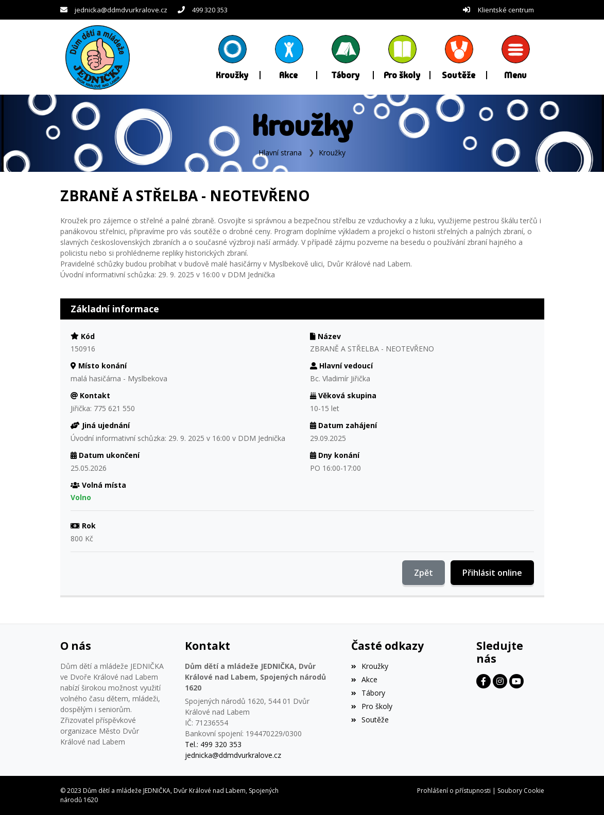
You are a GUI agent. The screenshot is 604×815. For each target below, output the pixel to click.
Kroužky (332, 152)
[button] (515, 57)
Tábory (368, 693)
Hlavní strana (280, 152)
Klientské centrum (506, 9)
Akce (364, 679)
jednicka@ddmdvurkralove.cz (121, 9)
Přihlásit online (492, 572)
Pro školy (371, 706)
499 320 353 (210, 9)
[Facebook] (483, 681)
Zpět (423, 572)
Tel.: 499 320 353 (213, 744)
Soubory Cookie (520, 790)
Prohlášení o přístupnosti (454, 790)
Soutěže (370, 719)
